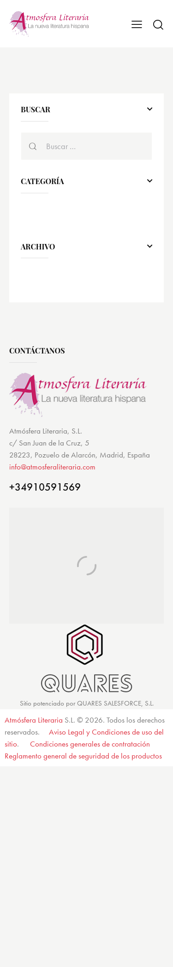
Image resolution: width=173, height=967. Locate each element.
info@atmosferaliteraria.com (52, 467)
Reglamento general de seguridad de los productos (83, 756)
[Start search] (158, 24)
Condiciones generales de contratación (90, 744)
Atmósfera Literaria (34, 720)
